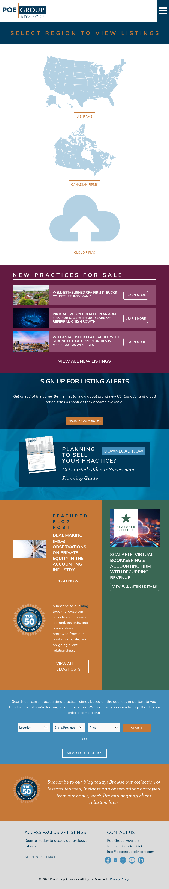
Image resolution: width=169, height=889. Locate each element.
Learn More (136, 295)
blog (84, 606)
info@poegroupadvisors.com (130, 852)
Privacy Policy (119, 879)
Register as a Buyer (84, 420)
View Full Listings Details (134, 587)
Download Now (123, 451)
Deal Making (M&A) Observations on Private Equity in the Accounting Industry (69, 552)
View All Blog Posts (68, 666)
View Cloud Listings (84, 753)
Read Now (67, 581)
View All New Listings (84, 361)
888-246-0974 (131, 846)
